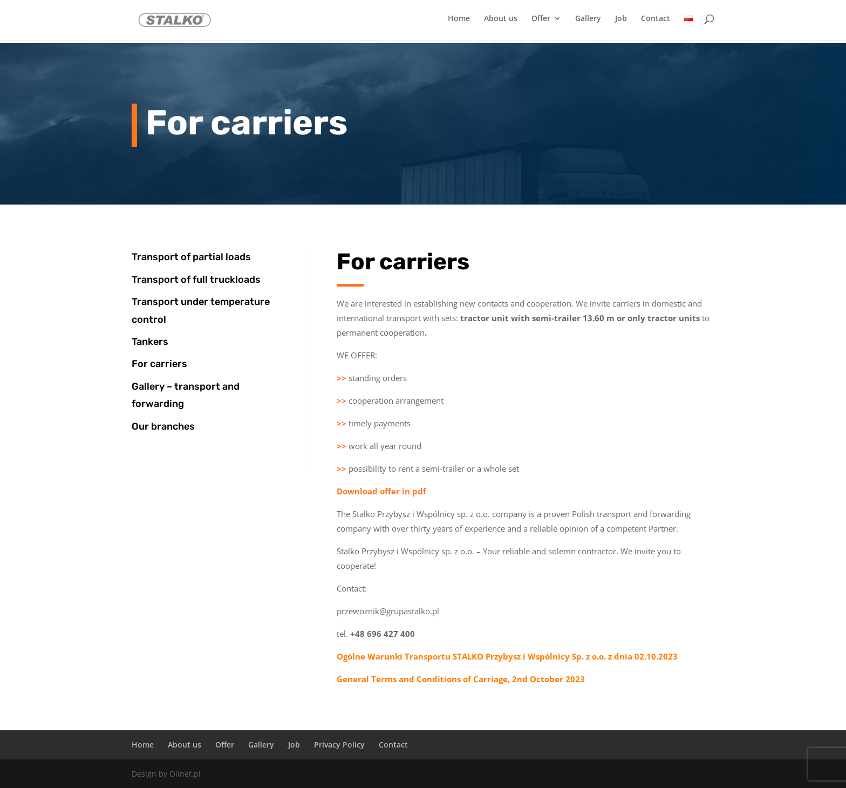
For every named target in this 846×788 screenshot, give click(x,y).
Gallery (588, 22)
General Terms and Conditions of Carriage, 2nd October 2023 (461, 679)
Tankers (150, 342)
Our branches (163, 426)
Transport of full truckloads (196, 280)
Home (459, 22)
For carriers (159, 364)
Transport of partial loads (191, 257)
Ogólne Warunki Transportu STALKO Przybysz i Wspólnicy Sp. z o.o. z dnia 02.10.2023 (507, 656)
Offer (540, 22)
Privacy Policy (339, 744)
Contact (655, 22)
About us (500, 22)
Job (621, 22)
